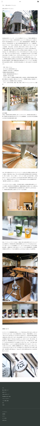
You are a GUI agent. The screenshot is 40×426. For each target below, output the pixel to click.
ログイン (3, 416)
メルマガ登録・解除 (5, 400)
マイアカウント (4, 411)
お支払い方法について (5, 394)
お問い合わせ (4, 420)
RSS (3, 402)
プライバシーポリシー (5, 398)
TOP (3, 5)
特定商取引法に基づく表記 (6, 396)
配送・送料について (5, 390)
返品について (4, 392)
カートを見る (4, 418)
